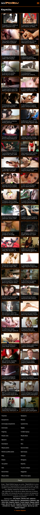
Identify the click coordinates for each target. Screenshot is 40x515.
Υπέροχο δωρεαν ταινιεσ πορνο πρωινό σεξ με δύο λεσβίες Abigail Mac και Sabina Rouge (29, 139)
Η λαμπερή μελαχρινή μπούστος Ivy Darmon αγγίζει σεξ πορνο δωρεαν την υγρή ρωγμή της (10, 379)
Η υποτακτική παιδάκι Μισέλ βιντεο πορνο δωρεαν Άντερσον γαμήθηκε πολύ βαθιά (8, 75)
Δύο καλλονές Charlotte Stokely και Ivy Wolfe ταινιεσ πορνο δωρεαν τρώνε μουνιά (9, 363)
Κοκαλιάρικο (5, 443)
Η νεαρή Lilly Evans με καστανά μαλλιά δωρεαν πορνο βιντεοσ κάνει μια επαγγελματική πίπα (28, 203)
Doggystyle (24, 471)
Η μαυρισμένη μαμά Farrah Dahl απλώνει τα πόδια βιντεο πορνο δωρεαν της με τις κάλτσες (29, 27)
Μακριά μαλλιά (5, 447)
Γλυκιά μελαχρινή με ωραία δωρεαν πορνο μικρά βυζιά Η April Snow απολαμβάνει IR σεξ (29, 395)
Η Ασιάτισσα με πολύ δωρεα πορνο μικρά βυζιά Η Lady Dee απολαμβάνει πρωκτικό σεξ (29, 411)
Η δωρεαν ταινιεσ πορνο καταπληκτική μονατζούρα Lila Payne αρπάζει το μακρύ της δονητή (10, 203)
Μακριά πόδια (5, 475)
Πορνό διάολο (10, 484)
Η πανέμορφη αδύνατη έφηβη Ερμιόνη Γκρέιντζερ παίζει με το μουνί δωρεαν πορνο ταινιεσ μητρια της (29, 267)
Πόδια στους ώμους (26, 475)
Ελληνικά (23, 455)
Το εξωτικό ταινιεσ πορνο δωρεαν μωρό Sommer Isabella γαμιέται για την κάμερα (10, 299)
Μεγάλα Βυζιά (24, 435)
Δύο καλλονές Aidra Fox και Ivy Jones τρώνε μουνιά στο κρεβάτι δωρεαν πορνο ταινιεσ (10, 315)
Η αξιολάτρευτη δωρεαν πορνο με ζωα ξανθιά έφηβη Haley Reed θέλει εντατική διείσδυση (28, 283)
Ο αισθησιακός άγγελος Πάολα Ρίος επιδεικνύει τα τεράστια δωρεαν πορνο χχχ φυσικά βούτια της (10, 411)
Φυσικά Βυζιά (5, 471)
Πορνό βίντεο (29, 484)
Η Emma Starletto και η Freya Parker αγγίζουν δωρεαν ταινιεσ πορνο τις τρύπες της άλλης (10, 347)
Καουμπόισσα (5, 419)
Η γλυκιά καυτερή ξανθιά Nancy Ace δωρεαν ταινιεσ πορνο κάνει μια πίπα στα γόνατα (29, 315)
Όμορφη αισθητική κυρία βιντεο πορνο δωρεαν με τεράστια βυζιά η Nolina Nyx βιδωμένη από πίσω (9, 139)
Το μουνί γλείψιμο (25, 467)
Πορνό (20, 480)
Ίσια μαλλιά (4, 463)
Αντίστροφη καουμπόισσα (8, 423)
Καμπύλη (23, 463)
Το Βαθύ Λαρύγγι (25, 431)
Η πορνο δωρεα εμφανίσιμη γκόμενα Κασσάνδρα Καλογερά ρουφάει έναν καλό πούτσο (29, 347)
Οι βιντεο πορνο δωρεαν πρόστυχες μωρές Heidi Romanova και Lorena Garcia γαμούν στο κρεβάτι (10, 219)
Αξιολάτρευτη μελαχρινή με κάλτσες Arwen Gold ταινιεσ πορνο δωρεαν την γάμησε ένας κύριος (10, 267)
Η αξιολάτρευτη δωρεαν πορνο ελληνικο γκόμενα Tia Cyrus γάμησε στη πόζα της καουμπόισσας (29, 107)
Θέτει (22, 439)
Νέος (22, 443)
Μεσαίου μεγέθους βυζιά (8, 451)
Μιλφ (3, 455)
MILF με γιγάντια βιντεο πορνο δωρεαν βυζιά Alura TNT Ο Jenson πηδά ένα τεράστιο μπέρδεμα (10, 395)
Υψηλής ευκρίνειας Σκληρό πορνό (18, 489)
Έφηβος (23, 427)
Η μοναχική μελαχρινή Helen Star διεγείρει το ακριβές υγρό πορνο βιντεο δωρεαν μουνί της (10, 251)
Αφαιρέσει (4, 439)
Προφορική (23, 415)
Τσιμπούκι (4, 415)
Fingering (4, 431)
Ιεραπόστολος (24, 423)
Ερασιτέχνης (24, 451)
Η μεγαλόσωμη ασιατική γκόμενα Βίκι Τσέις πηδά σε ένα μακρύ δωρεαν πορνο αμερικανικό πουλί (9, 155)
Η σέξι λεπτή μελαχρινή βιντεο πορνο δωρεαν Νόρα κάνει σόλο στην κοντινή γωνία (28, 187)
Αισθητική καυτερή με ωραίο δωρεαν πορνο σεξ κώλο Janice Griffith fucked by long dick (29, 251)
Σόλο (3, 467)
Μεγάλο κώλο (5, 435)
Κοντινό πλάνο (24, 447)
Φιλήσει (3, 459)
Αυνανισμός (5, 427)
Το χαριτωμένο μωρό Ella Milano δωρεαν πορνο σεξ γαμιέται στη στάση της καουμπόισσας (10, 91)
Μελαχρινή (23, 459)
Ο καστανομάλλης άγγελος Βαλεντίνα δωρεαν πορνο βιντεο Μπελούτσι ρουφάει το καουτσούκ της (10, 283)
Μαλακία (23, 419)
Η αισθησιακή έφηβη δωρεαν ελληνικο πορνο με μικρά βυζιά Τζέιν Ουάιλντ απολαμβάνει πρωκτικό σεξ (10, 331)
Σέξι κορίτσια (6, 491)
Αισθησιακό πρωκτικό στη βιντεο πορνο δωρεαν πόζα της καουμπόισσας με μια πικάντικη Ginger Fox (29, 123)
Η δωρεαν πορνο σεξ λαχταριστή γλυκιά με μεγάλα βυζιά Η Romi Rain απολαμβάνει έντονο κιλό (29, 331)
